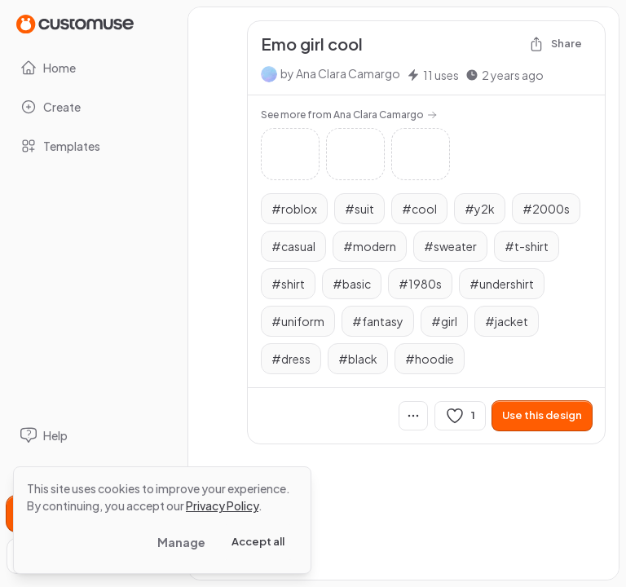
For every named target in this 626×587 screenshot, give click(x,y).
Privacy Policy (222, 505)
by (340, 73)
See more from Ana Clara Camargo (349, 114)
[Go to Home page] (75, 23)
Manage (181, 542)
